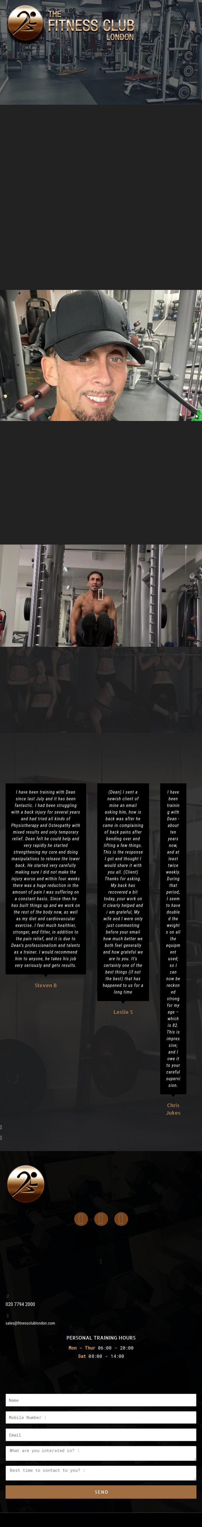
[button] (192, 26)
